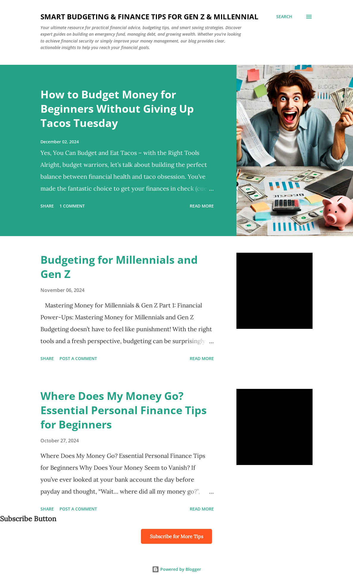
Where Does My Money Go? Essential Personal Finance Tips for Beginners (123, 410)
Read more (202, 206)
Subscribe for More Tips (176, 536)
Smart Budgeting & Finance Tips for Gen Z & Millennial (149, 16)
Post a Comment (78, 358)
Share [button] (47, 206)
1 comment (72, 206)
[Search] (284, 16)
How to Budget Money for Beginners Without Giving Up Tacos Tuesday (117, 108)
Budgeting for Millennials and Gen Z (119, 266)
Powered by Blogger (176, 569)
